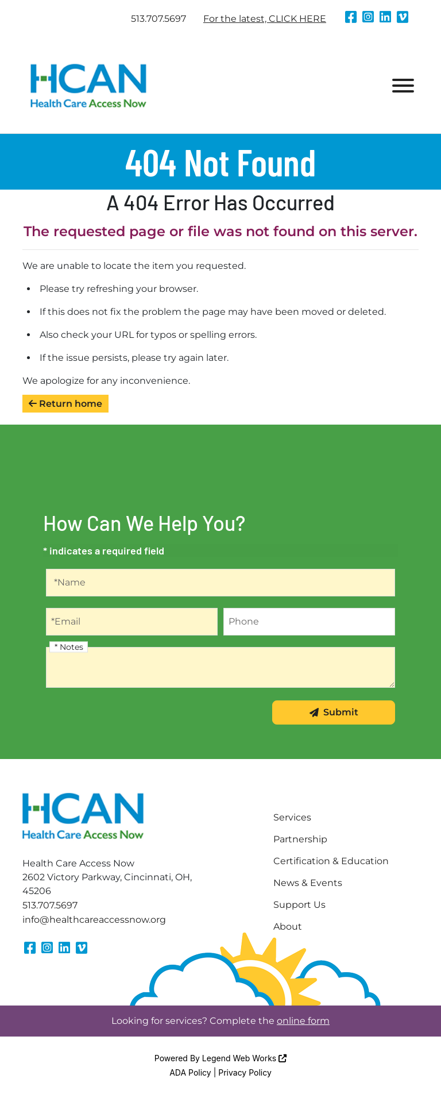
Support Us (299, 904)
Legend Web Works (244, 1058)
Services (292, 817)
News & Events (307, 882)
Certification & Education (331, 861)
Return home (65, 403)
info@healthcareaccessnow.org (94, 919)
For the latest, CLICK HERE (264, 18)
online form (303, 1020)
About (287, 926)
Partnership (300, 839)
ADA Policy (190, 1072)
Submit (334, 712)
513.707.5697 (158, 18)
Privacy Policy (245, 1072)
